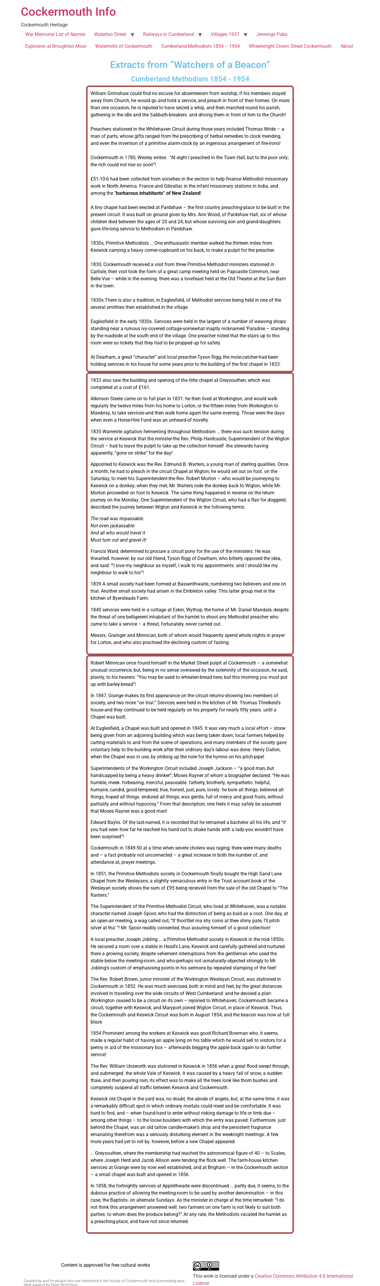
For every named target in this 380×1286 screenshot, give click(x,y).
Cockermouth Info (68, 12)
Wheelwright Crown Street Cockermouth (290, 46)
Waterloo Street (110, 34)
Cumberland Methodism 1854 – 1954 (200, 46)
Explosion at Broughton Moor (55, 46)
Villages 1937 (225, 34)
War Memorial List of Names (55, 34)
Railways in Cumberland (168, 34)
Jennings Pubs (271, 34)
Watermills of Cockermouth (123, 46)
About (347, 46)
